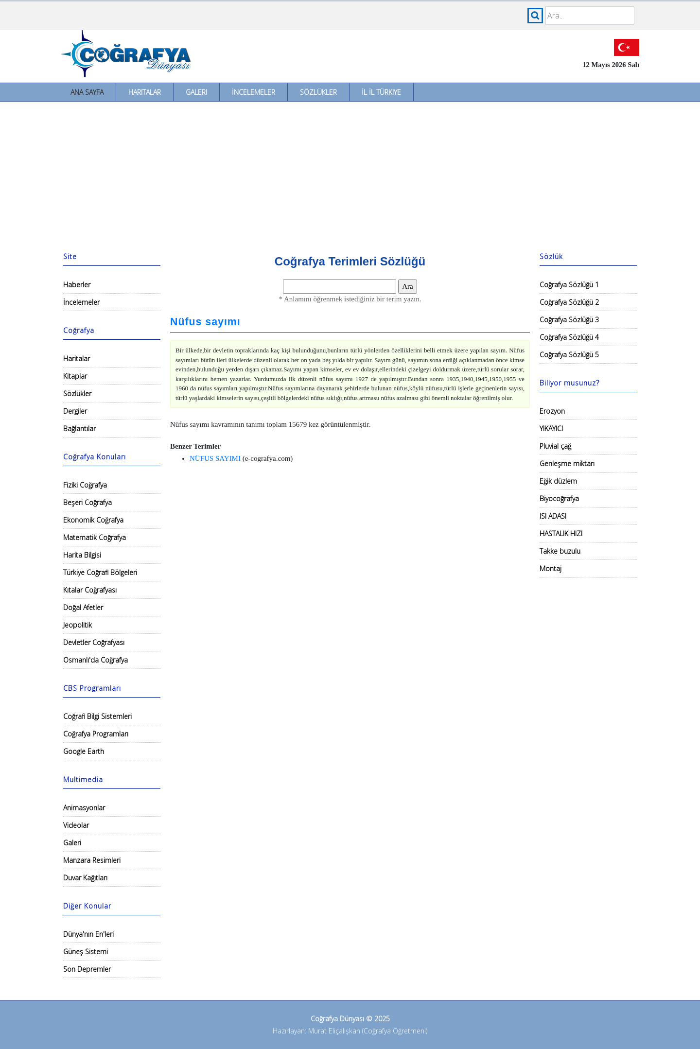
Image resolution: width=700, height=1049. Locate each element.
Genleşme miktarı (567, 463)
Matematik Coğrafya (94, 537)
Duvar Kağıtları (85, 877)
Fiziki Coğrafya (85, 485)
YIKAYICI (551, 428)
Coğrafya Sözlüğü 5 (569, 354)
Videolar (76, 825)
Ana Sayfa (87, 92)
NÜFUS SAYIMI (215, 458)
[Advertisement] (350, 174)
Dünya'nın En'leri (88, 934)
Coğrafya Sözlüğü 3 (569, 319)
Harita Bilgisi (82, 554)
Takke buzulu (560, 551)
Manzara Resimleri (92, 860)
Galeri (196, 92)
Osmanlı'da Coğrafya (95, 659)
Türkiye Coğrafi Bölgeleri (100, 572)
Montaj (550, 568)
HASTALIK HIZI (561, 533)
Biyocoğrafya (559, 498)
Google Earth (83, 751)
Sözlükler (318, 92)
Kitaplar (75, 376)
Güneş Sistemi (85, 951)
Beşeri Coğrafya (87, 502)
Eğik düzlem (558, 481)
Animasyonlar (84, 807)
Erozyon (552, 411)
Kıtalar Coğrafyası (90, 589)
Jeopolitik (77, 624)
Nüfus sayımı (205, 322)
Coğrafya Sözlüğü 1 (569, 284)
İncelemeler (253, 92)
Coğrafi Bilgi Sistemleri (97, 716)
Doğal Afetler (83, 607)
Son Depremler (87, 969)
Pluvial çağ (555, 446)
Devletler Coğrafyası (93, 642)
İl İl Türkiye (381, 92)
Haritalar (144, 92)
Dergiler (75, 411)
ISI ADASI (553, 516)
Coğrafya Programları (95, 733)
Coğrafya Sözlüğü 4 (569, 337)
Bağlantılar (79, 428)
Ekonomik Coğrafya (93, 519)
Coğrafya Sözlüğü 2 (569, 302)
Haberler (76, 284)
